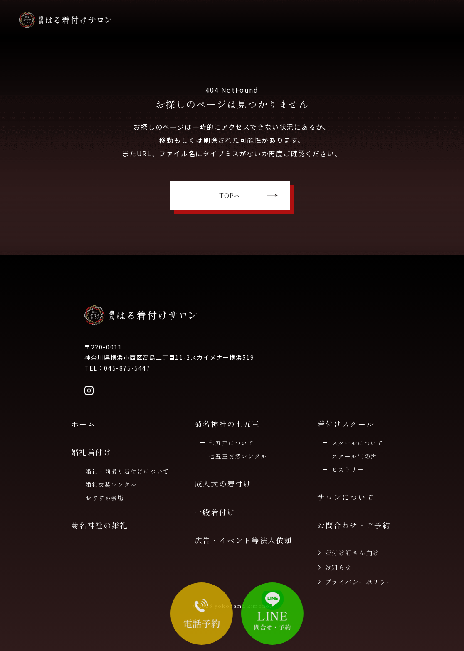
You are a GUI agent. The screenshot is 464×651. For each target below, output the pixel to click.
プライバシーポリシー (359, 582)
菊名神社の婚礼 (99, 525)
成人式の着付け (223, 483)
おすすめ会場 (104, 498)
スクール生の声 (354, 456)
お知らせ (338, 567)
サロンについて (345, 497)
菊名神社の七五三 (227, 423)
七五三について (231, 443)
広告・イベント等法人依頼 (243, 540)
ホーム (83, 423)
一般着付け (215, 512)
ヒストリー (348, 469)
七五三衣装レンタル (238, 456)
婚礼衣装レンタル (111, 484)
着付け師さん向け (352, 553)
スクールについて (358, 443)
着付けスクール (345, 423)
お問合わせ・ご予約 (353, 525)
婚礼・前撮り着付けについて (127, 471)
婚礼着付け (91, 452)
